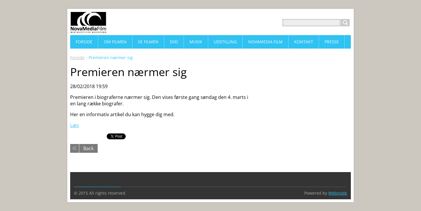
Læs (74, 125)
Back (88, 148)
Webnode (337, 193)
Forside (77, 57)
